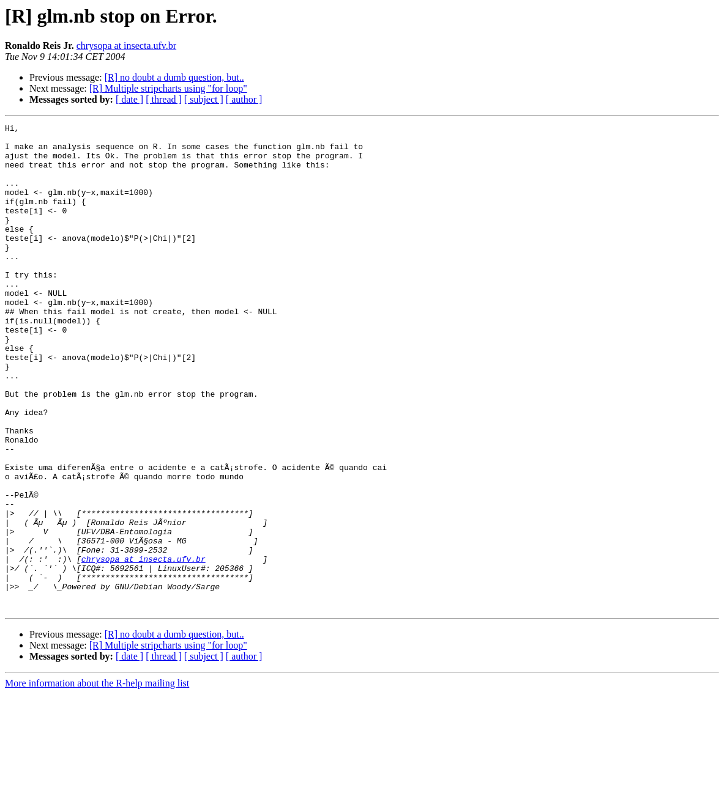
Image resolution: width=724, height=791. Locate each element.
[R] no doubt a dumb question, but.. (174, 77)
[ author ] (244, 99)
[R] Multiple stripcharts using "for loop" (168, 88)
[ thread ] (164, 99)
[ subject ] (203, 99)
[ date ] (129, 99)
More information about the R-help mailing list (97, 780)
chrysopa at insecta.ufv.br (126, 45)
